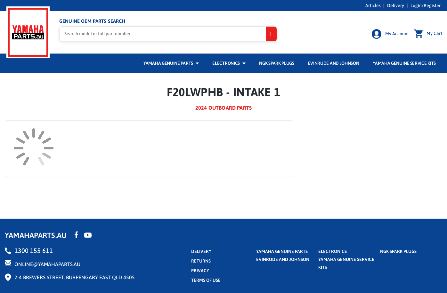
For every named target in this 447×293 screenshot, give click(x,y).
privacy (200, 270)
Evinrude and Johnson (333, 63)
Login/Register (425, 5)
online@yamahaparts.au (47, 264)
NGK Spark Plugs (276, 63)
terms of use (206, 280)
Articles (373, 5)
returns (201, 261)
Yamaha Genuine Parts (171, 63)
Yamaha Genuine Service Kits (404, 63)
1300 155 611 (33, 250)
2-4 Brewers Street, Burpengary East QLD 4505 (74, 277)
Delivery (395, 5)
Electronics (228, 63)
